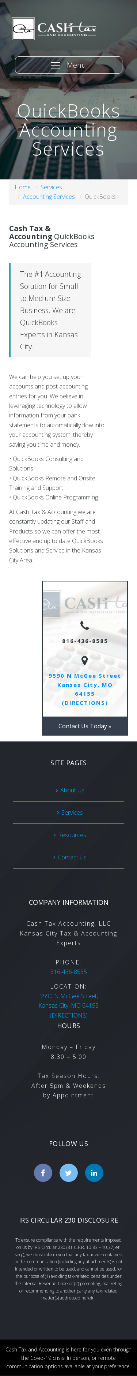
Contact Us (72, 857)
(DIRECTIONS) (68, 1005)
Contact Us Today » (84, 726)
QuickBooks (100, 197)
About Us (72, 790)
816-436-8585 (68, 972)
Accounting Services (49, 197)
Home (23, 187)
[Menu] (68, 65)
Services (51, 187)
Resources (72, 835)
